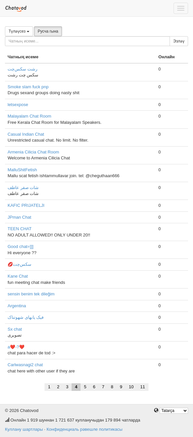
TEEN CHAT (20, 228)
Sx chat (15, 329)
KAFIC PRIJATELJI (26, 205)
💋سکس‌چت (19, 264)
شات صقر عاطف (23, 187)
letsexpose (18, 104)
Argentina (17, 305)
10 (131, 386)
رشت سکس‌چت (22, 69)
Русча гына (48, 31)
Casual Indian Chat (26, 134)
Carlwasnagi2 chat (25, 364)
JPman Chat (19, 217)
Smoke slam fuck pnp (28, 86)
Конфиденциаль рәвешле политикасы (84, 429)
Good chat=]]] (20, 246)
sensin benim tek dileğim (31, 293)
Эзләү (178, 41)
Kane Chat (18, 276)
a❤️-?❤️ (16, 346)
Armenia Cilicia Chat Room (33, 152)
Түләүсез (19, 31)
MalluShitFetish (22, 169)
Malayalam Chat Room (29, 116)
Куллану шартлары (24, 429)
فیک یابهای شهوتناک (26, 317)
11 (142, 386)
